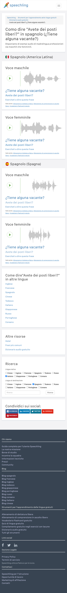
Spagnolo (10, 292)
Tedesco (9, 301)
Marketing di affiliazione (14, 580)
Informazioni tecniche (13, 458)
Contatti (6, 583)
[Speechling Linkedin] (17, 545)
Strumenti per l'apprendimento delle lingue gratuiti (37, 18)
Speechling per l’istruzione (15, 574)
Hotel (8, 341)
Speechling (11, 18)
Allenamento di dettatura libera (17, 514)
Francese (9, 288)
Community (7, 464)
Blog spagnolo (9, 475)
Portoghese (11, 318)
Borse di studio (9, 452)
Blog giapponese (10, 488)
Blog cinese (7, 503)
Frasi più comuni (13, 345)
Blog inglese (8, 482)
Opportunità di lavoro (12, 577)
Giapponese (11, 309)
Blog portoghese (10, 491)
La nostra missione (11, 449)
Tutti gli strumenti (11, 532)
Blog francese (8, 479)
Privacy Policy (9, 556)
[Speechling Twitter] (10, 545)
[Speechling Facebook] (4, 545)
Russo (8, 313)
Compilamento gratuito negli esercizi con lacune (26, 526)
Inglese (9, 284)
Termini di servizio (11, 560)
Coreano (9, 322)
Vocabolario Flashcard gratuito (17, 520)
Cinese (8, 296)
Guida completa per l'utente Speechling (21, 446)
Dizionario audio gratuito (18, 20)
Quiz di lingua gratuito (13, 523)
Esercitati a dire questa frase (19, 99)
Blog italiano (8, 500)
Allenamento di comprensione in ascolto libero (25, 517)
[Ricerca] (22, 393)
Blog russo (7, 494)
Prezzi (5, 461)
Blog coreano (8, 497)
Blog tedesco (8, 485)
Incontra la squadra (11, 455)
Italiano (9, 305)
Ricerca (50, 393)
